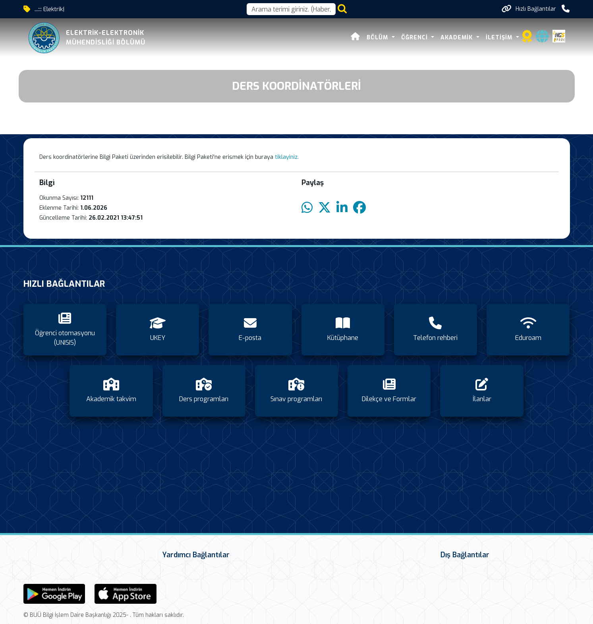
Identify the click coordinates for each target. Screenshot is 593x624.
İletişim (500, 37)
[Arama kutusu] (291, 9)
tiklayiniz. (287, 157)
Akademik (457, 37)
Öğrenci (415, 37)
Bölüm (378, 37)
